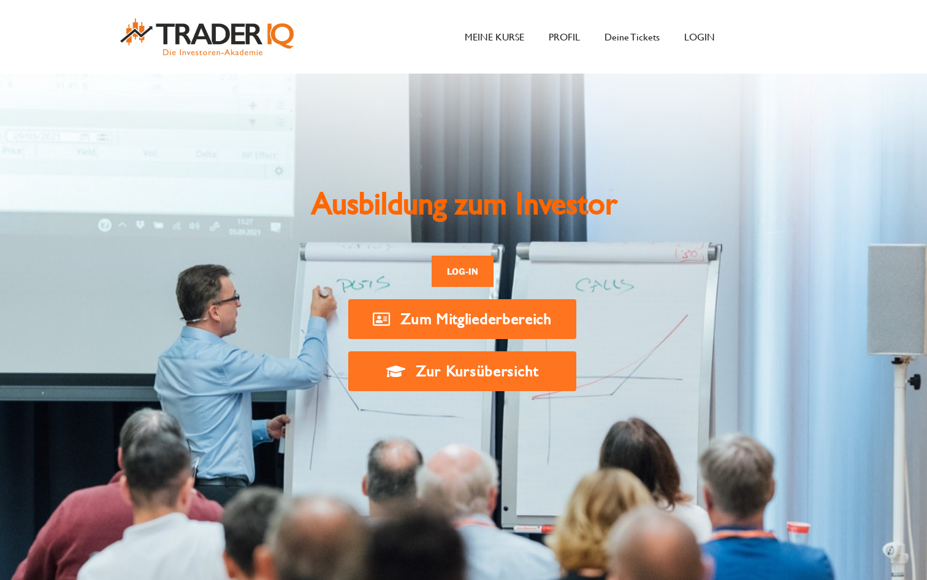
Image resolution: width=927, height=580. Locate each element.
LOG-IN (462, 271)
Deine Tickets (632, 36)
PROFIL (564, 36)
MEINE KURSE (494, 36)
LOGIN (699, 36)
